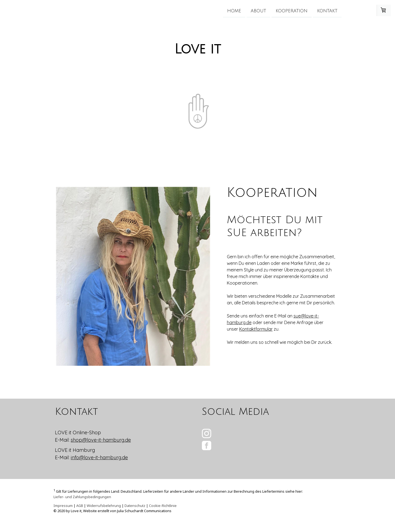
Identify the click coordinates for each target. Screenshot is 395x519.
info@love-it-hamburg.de (99, 457)
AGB (79, 505)
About (258, 10)
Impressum (63, 505)
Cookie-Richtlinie (163, 505)
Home (234, 10)
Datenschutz (135, 505)
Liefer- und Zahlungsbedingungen (82, 496)
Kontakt (327, 10)
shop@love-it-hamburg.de (101, 440)
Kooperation (291, 10)
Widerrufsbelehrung (104, 505)
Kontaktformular (256, 329)
